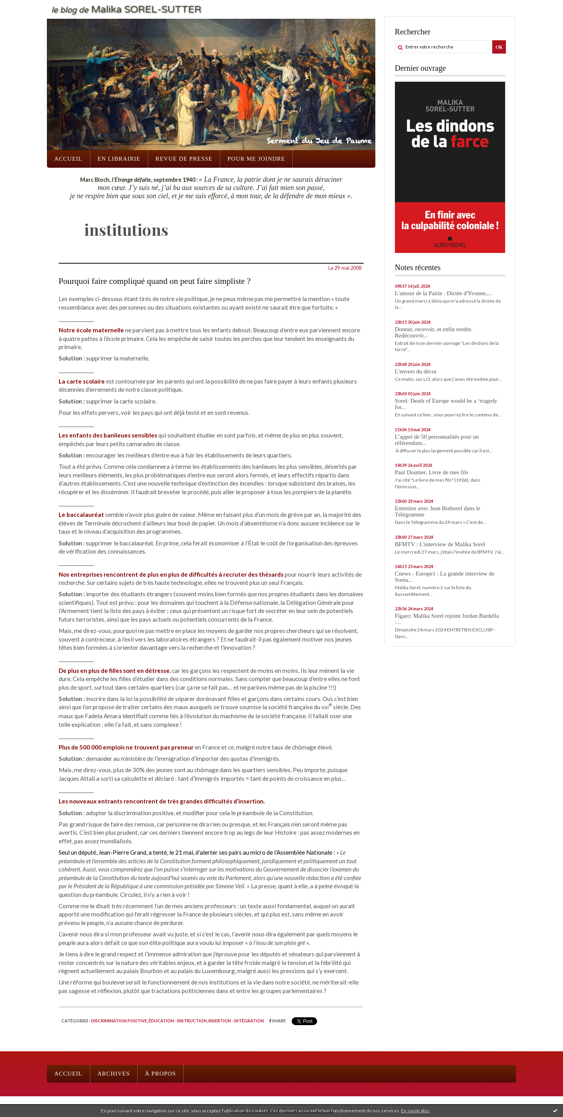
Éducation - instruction (178, 1020)
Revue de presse (184, 159)
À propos (160, 1073)
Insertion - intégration (236, 1020)
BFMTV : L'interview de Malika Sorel (440, 544)
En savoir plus (415, 1110)
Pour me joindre (256, 159)
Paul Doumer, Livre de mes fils (431, 472)
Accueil (68, 159)
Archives (113, 1073)
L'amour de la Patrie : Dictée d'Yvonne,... (443, 293)
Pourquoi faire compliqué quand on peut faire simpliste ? (155, 281)
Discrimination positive (119, 1020)
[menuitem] (68, 159)
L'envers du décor (416, 371)
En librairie (118, 159)
